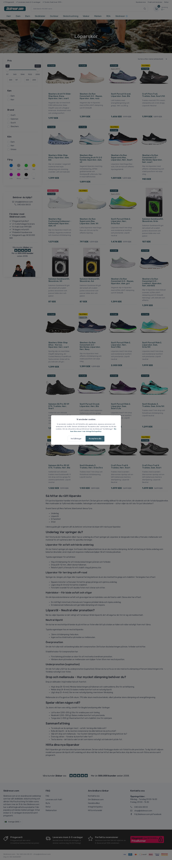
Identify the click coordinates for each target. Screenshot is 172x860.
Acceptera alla (95, 439)
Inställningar (76, 439)
